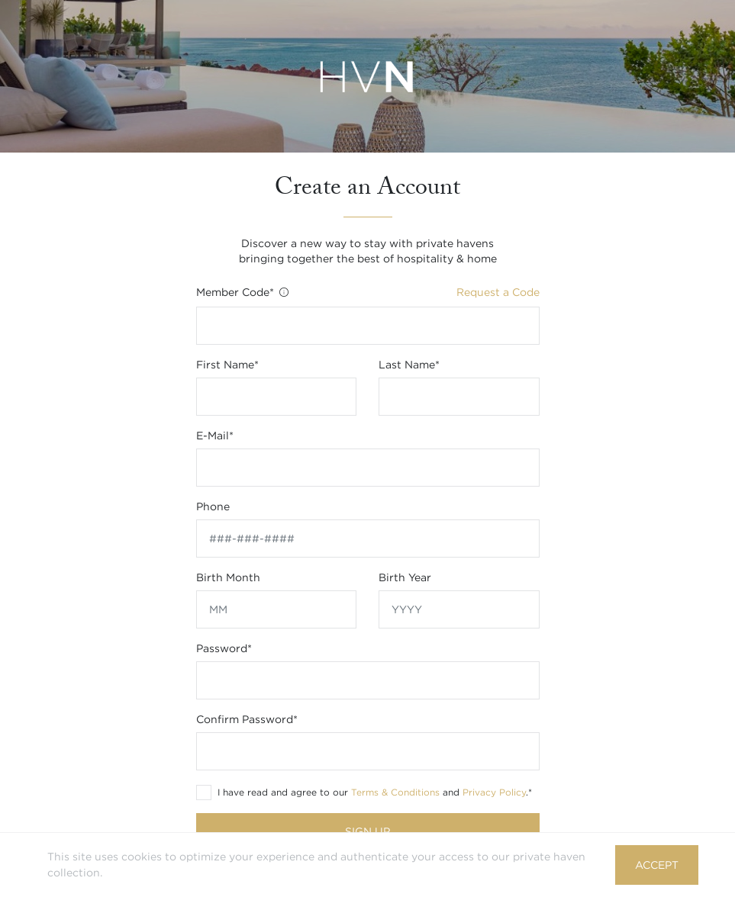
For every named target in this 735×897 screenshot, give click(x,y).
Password (224, 648)
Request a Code (498, 292)
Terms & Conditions (395, 792)
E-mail (215, 435)
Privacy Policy (494, 792)
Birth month (228, 577)
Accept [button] (657, 865)
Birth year (405, 577)
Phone (213, 506)
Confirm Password (247, 719)
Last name (409, 364)
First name (227, 364)
